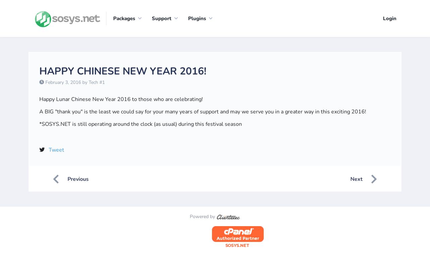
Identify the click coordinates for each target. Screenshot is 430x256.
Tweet (56, 150)
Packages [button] (124, 18)
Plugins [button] (197, 18)
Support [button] (161, 18)
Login (389, 18)
